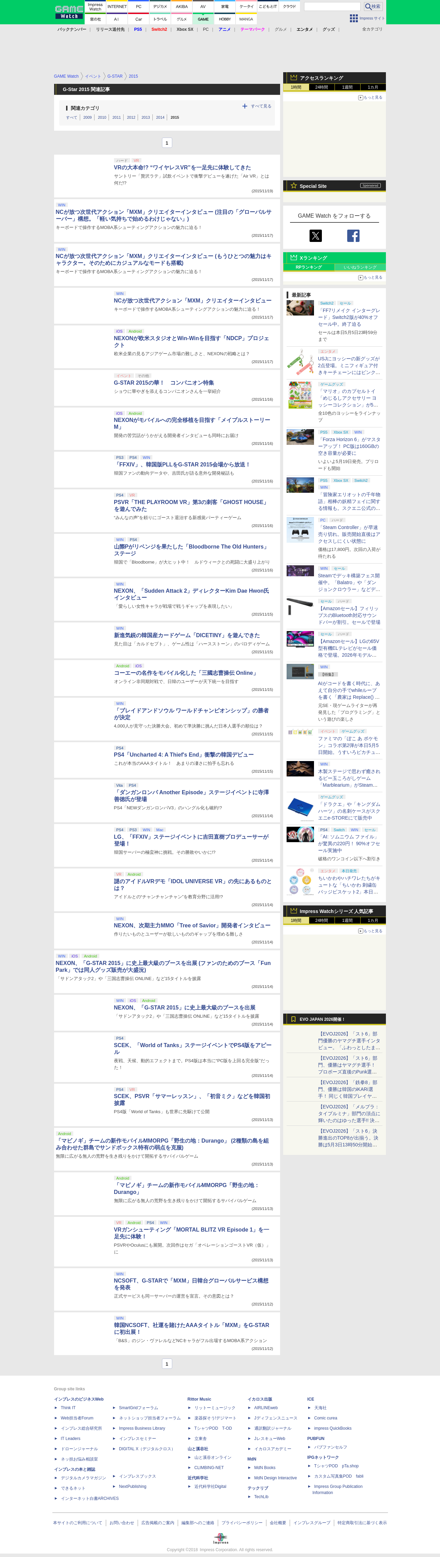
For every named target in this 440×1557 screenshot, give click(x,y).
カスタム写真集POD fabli (339, 1476)
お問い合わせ (122, 1522)
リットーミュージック (215, 1407)
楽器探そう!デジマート (215, 1418)
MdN (252, 1459)
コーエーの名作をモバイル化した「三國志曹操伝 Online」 (186, 673)
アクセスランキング (321, 78)
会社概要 (278, 1522)
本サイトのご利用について (77, 1522)
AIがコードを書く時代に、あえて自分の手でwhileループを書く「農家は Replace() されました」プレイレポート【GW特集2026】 (349, 697)
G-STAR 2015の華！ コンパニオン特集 (164, 383)
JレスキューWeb (269, 1438)
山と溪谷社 (198, 1448)
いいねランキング (360, 267)
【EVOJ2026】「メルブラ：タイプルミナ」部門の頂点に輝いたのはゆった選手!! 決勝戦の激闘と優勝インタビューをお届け (349, 1120)
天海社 (320, 1407)
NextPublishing (133, 1486)
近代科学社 (198, 1478)
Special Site (313, 186)
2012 (131, 117)
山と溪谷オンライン (212, 1457)
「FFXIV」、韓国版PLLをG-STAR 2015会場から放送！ (182, 464)
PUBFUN (316, 1438)
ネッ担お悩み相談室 (79, 1459)
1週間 (347, 87)
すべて (71, 117)
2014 (160, 117)
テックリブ (258, 1488)
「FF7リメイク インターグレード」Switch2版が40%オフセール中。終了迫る (349, 317)
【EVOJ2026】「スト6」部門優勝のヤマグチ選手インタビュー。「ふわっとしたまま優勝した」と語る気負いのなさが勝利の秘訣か (349, 1047)
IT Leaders (70, 1438)
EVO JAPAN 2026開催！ (323, 1019)
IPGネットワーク (323, 1457)
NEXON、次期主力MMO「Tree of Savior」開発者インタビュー (192, 925)
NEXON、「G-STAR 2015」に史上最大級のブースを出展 (184, 1008)
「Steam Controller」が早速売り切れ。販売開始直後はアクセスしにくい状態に (349, 534)
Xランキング (313, 258)
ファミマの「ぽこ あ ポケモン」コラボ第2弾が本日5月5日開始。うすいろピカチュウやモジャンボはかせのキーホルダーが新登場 (349, 752)
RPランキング (309, 267)
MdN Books (265, 1467)
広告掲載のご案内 (157, 1522)
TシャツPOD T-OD (213, 1428)
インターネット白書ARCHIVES (90, 1498)
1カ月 (373, 87)
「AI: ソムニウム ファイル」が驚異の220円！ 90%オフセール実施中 (349, 843)
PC (206, 29)
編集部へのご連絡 (197, 1522)
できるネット (73, 1488)
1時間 (296, 87)
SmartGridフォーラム (139, 1407)
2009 (88, 117)
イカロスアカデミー (272, 1448)
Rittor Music (199, 1399)
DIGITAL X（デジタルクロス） (147, 1448)
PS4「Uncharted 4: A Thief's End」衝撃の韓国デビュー (184, 755)
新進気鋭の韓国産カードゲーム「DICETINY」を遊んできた (187, 635)
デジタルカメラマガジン (83, 1478)
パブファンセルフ (330, 1447)
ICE (310, 1399)
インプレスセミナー (137, 1438)
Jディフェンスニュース (276, 1418)
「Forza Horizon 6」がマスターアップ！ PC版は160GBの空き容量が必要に (349, 446)
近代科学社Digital (210, 1486)
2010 (102, 117)
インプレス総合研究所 (81, 1428)
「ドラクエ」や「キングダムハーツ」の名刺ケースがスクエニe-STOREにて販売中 (349, 811)
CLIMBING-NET (209, 1467)
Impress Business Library (142, 1428)
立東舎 (200, 1438)
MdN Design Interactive (275, 1478)
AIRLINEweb (266, 1407)
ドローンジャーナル (79, 1448)
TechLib (261, 1496)
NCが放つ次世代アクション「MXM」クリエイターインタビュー (193, 301)
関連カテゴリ (85, 108)
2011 (116, 117)
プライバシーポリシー (242, 1522)
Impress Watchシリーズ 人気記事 (337, 911)
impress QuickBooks (333, 1428)
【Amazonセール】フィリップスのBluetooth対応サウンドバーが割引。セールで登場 (349, 615)
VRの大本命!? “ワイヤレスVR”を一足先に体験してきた (182, 167)
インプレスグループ (311, 1522)
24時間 (321, 87)
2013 (145, 117)
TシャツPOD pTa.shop (336, 1466)
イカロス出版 (260, 1399)
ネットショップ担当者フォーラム (150, 1418)
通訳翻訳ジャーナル (272, 1428)
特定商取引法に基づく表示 (362, 1522)
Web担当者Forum (77, 1418)
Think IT (68, 1407)
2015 (175, 117)
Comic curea (325, 1418)
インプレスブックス (137, 1476)
